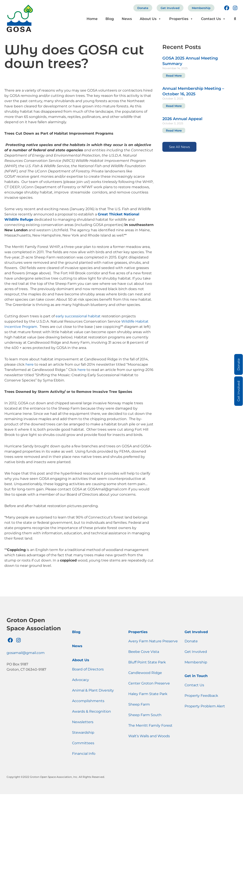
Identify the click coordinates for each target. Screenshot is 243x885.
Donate (142, 8)
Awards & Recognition (91, 711)
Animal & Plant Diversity (93, 690)
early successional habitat (78, 316)
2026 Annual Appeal (182, 118)
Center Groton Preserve (149, 683)
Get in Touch (196, 676)
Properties (181, 19)
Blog (109, 19)
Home (92, 19)
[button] (235, 19)
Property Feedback (201, 696)
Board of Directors (88, 669)
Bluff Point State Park (147, 662)
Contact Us (213, 19)
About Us (150, 19)
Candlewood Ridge (145, 673)
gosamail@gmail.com (26, 653)
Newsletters (82, 722)
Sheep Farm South (144, 715)
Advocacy (80, 680)
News (127, 19)
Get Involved (170, 8)
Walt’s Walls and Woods (149, 736)
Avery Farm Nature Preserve (153, 641)
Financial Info (83, 753)
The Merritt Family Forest (150, 725)
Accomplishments (88, 701)
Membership (201, 8)
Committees (83, 743)
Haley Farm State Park (147, 694)
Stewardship (83, 732)
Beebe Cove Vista (143, 652)
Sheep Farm (139, 704)
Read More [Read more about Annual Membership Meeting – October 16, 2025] (174, 106)
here (29, 364)
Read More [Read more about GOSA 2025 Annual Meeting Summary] (174, 75)
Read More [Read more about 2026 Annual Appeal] (174, 130)
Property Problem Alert (205, 706)
